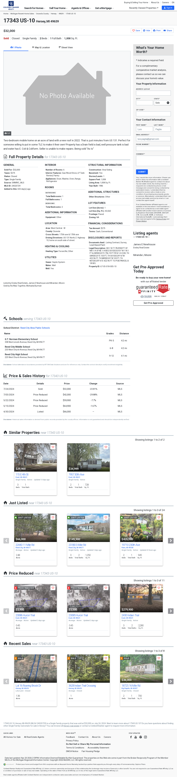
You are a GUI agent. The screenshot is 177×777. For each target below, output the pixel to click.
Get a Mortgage (104, 8)
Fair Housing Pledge (91, 751)
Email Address (142, 135)
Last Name (159, 125)
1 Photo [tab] (16, 47)
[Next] (171, 540)
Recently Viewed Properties (143, 8)
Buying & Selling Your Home (136, 2)
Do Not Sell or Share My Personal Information (88, 744)
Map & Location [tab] (41, 47)
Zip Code (140, 110)
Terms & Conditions (75, 747)
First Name (141, 125)
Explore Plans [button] (140, 764)
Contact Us (83, 737)
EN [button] (173, 2)
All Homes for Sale (12, 737)
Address (143, 89)
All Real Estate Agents (34, 737)
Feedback (70, 737)
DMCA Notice (72, 751)
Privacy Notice (141, 221)
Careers (165, 2)
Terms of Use (161, 219)
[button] (168, 8)
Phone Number (142, 144)
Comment (140, 154)
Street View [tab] (66, 47)
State (157, 99)
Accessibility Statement (98, 747)
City (138, 99)
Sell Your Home (58, 8)
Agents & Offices (81, 8)
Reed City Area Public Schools (35, 328)
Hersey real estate (71, 726)
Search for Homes (34, 8)
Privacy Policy (72, 740)
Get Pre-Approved (153, 303)
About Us (155, 2)
